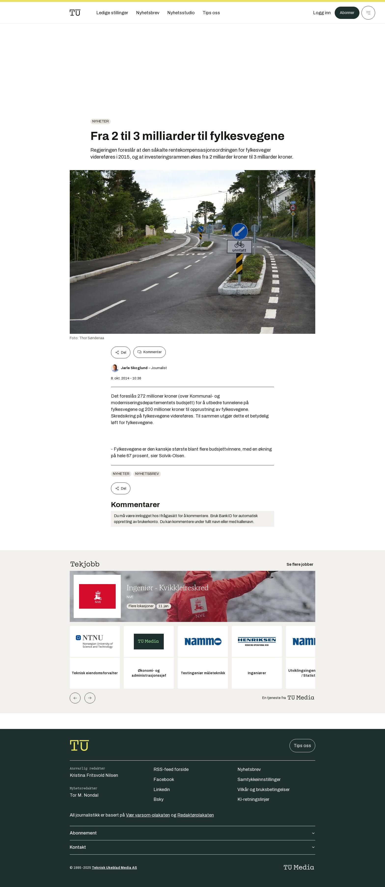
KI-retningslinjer (253, 799)
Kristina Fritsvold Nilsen (94, 775)
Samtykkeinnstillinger (259, 779)
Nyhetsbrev (147, 474)
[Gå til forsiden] (75, 13)
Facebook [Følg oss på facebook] (163, 779)
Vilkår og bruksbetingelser (263, 789)
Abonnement (192, 833)
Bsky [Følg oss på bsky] (158, 799)
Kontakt (192, 847)
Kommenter (150, 352)
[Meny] (368, 13)
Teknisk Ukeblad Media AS (114, 868)
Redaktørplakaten (195, 815)
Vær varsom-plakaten (148, 815)
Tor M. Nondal (84, 795)
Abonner (345, 12)
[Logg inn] (319, 12)
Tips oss (302, 745)
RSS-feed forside (171, 769)
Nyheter (100, 121)
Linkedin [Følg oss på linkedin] (161, 789)
